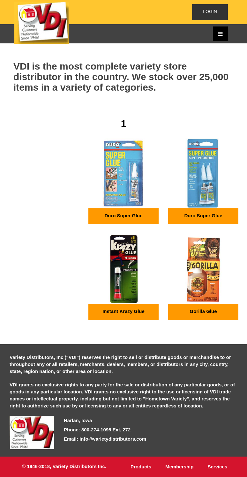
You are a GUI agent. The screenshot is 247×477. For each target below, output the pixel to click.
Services (217, 466)
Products (141, 466)
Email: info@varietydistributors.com (105, 439)
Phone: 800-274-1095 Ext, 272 (97, 429)
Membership (179, 466)
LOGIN (210, 11)
